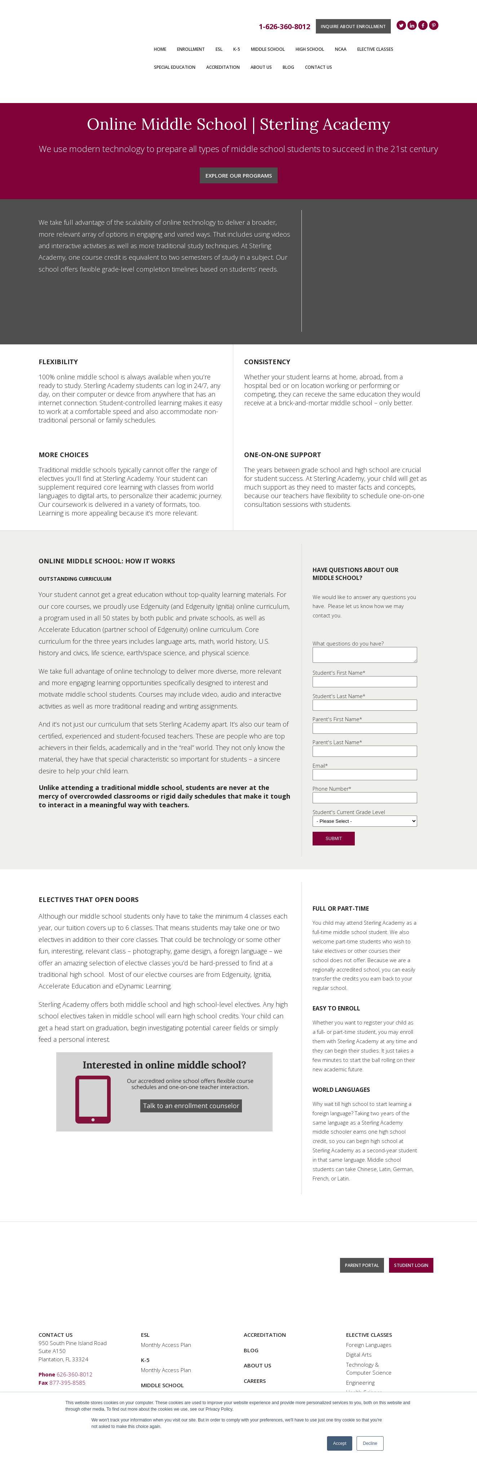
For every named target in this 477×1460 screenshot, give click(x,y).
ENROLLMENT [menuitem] (191, 49)
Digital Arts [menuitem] (359, 1289)
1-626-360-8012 (284, 26)
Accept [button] (339, 1443)
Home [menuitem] (160, 49)
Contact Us (55, 1269)
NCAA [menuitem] (340, 49)
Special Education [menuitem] (174, 67)
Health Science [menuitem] (364, 1327)
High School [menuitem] (310, 49)
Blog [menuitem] (288, 67)
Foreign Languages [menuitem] (369, 1279)
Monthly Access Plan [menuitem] (166, 1279)
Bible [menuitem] (352, 1347)
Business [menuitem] (357, 1337)
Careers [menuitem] (255, 1315)
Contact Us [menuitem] (318, 67)
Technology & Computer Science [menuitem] (369, 1303)
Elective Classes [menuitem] (375, 49)
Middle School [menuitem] (268, 49)
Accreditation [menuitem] (223, 67)
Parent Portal (362, 1245)
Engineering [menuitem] (360, 1317)
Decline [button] (370, 1443)
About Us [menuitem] (261, 67)
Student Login (411, 1245)
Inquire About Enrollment (353, 26)
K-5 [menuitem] (236, 49)
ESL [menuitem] (219, 49)
